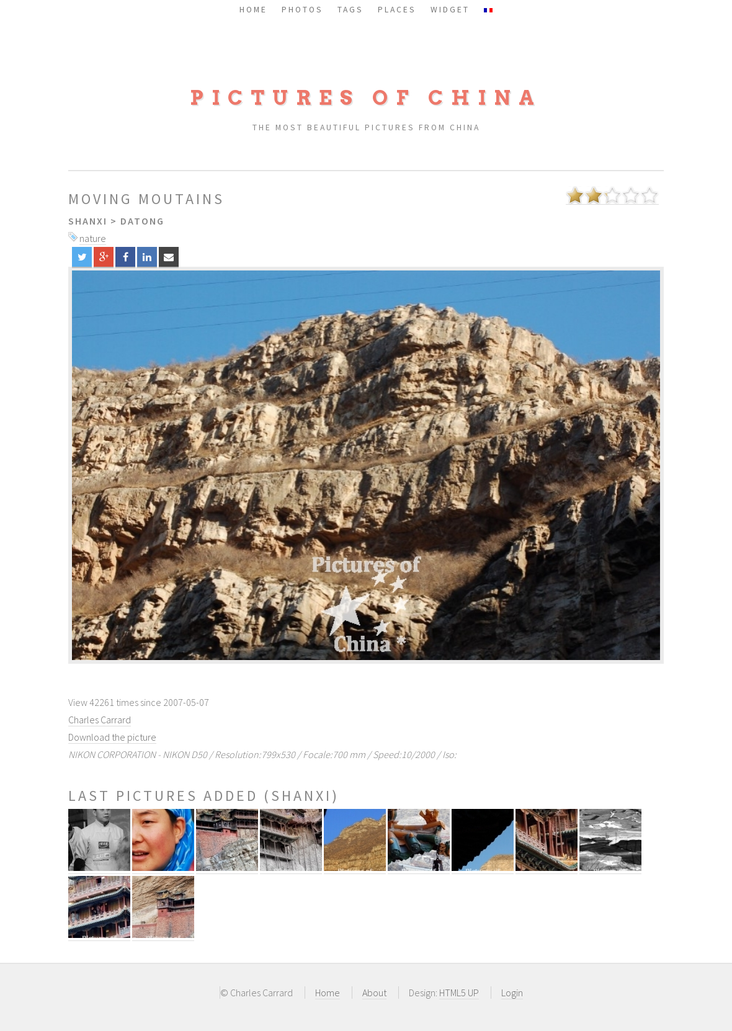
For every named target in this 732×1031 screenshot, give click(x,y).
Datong (142, 221)
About (374, 992)
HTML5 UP (459, 992)
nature (92, 238)
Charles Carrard (99, 719)
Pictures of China (366, 98)
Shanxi (87, 221)
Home (327, 992)
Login (512, 992)
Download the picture (112, 737)
